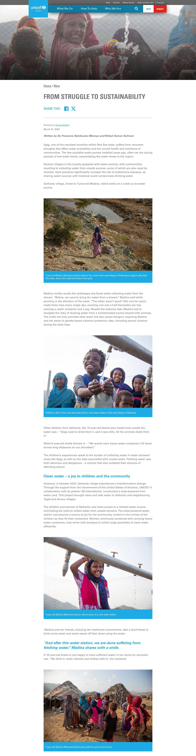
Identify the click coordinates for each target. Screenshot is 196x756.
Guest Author (62, 125)
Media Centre (128, 2)
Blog (108, 2)
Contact (116, 2)
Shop (148, 9)
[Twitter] (73, 108)
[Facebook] (66, 108)
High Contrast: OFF (146, 2)
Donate (160, 9)
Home (47, 86)
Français (160, 2)
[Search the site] (136, 8)
